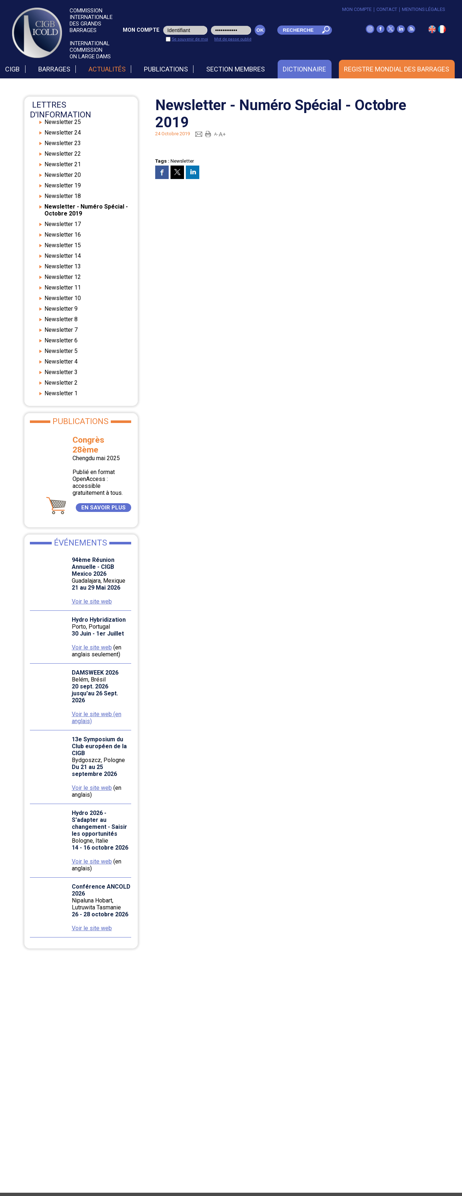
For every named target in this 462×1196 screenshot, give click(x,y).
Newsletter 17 (62, 224)
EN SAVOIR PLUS (103, 507)
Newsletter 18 (62, 196)
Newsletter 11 (62, 287)
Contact (386, 9)
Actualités (107, 69)
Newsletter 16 (62, 234)
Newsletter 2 (61, 382)
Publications (166, 69)
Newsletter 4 (61, 361)
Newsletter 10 (62, 298)
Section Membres (235, 69)
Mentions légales (423, 9)
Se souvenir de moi (190, 39)
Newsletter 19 (62, 185)
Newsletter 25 (62, 122)
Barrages (54, 69)
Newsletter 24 (62, 132)
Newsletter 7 (61, 329)
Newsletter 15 (62, 245)
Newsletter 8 (61, 319)
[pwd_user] (231, 30)
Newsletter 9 (61, 308)
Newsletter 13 (62, 266)
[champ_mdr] (297, 30)
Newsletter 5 (61, 350)
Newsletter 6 (61, 340)
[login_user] (185, 30)
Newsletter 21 (62, 164)
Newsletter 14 (62, 255)
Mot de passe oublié (232, 39)
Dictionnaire (304, 69)
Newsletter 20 (62, 174)
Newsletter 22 (62, 153)
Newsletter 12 (62, 276)
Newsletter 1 (61, 393)
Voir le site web (92, 601)
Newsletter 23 (62, 143)
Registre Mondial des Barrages (396, 69)
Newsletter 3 (61, 372)
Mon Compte (357, 9)
